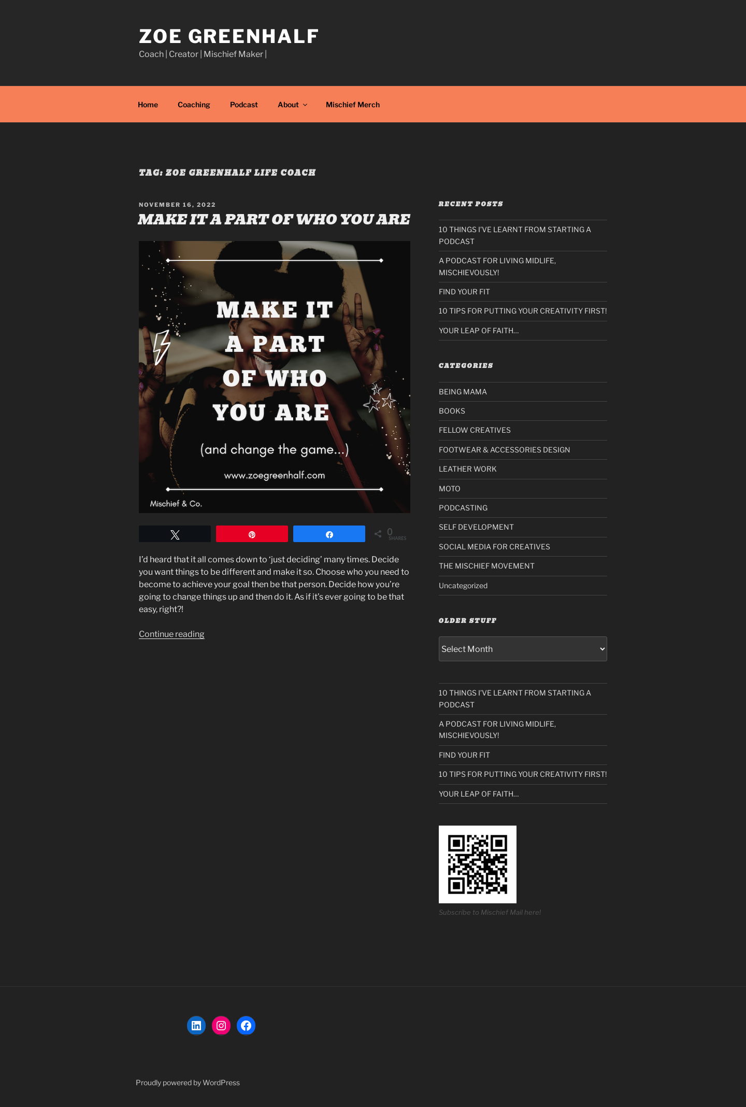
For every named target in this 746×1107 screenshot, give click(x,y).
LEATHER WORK (468, 468)
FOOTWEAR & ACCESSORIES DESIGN (504, 449)
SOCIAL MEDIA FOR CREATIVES (494, 546)
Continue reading (172, 634)
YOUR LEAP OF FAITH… (479, 330)
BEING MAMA (463, 391)
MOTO (450, 488)
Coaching (194, 104)
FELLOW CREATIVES (475, 429)
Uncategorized (463, 585)
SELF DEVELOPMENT (476, 526)
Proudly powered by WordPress (188, 1082)
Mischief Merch (353, 104)
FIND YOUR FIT (464, 291)
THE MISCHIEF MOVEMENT (487, 565)
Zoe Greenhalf (229, 36)
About (293, 104)
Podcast (244, 104)
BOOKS (452, 410)
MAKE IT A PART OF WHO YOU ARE (274, 220)
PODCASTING (463, 507)
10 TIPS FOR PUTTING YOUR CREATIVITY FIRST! (523, 310)
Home (148, 104)
